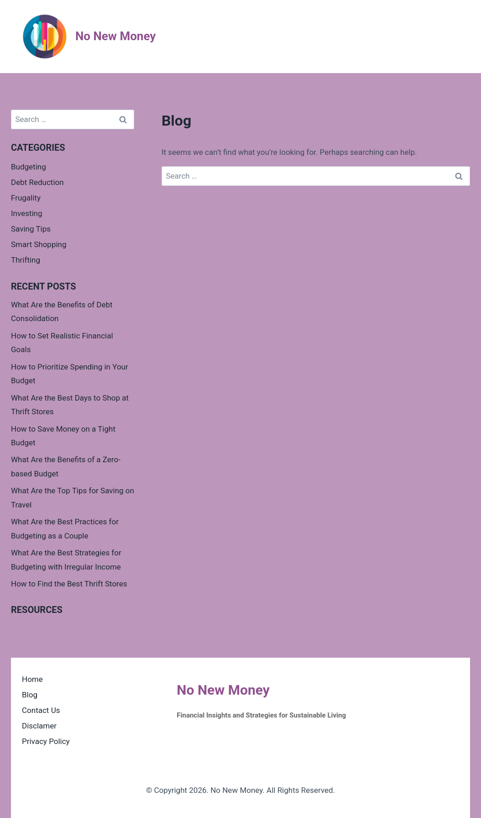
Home (32, 679)
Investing (26, 213)
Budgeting (28, 166)
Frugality (26, 197)
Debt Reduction (37, 182)
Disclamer (39, 725)
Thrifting (25, 259)
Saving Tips (31, 228)
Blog (29, 694)
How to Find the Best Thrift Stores (69, 583)
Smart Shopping (39, 244)
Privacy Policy (46, 741)
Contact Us (41, 710)
